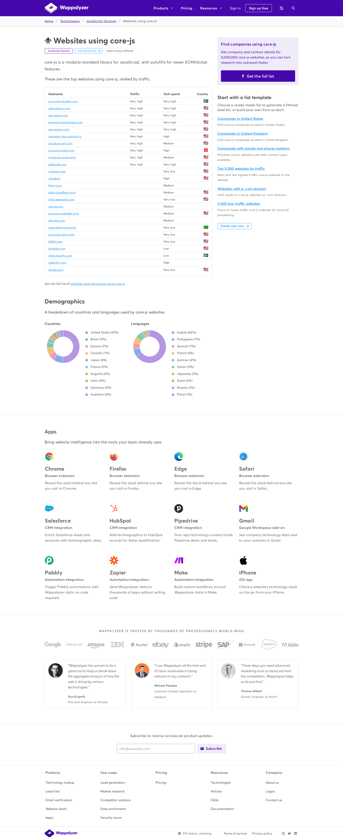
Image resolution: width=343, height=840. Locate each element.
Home (49, 21)
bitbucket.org (57, 164)
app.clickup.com (59, 108)
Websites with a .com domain (241, 189)
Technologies (70, 21)
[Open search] (293, 8)
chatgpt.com (57, 171)
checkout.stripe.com (62, 157)
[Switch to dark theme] (281, 8)
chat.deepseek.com (61, 199)
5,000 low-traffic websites (238, 204)
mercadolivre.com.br (62, 227)
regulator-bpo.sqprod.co (65, 136)
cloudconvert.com (60, 143)
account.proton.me (61, 150)
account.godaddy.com (63, 213)
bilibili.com (55, 241)
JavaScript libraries (101, 21)
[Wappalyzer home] (66, 8)
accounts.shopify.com (63, 101)
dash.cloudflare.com (62, 192)
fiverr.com (55, 185)
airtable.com (56, 248)
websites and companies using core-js (97, 284)
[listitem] (61, 782)
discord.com (56, 220)
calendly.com (57, 262)
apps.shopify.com (60, 255)
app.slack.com (58, 115)
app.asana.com (58, 129)
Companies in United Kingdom (242, 133)
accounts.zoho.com (61, 234)
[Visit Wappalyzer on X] (289, 833)
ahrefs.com (55, 269)
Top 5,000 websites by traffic (241, 169)
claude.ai (54, 178)
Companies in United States (240, 119)
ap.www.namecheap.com (65, 122)
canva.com (55, 206)
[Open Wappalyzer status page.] (195, 833)
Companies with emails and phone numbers (253, 148)
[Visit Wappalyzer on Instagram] (283, 833)
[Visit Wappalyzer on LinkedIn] (295, 833)
